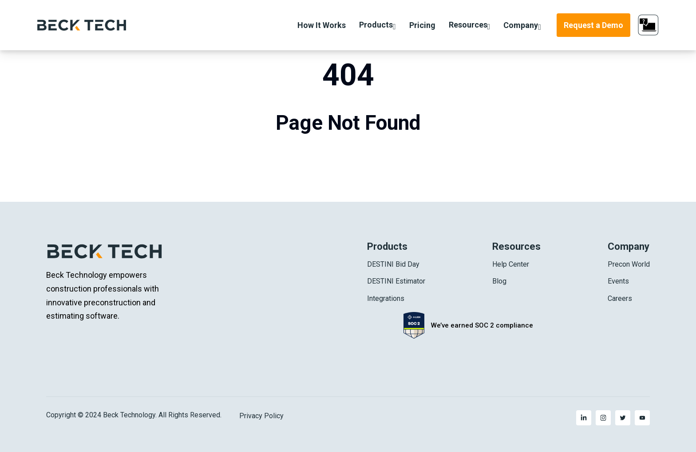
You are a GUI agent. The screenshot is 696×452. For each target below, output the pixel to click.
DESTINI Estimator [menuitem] (396, 281)
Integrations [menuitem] (385, 298)
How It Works (321, 25)
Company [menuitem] (628, 246)
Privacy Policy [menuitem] (261, 416)
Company (520, 25)
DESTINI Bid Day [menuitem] (393, 264)
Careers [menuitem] (620, 298)
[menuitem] (583, 417)
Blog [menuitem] (499, 281)
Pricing (422, 25)
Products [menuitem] (387, 246)
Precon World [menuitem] (629, 264)
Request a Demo (593, 25)
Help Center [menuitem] (510, 264)
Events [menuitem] (618, 281)
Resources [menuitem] (516, 246)
